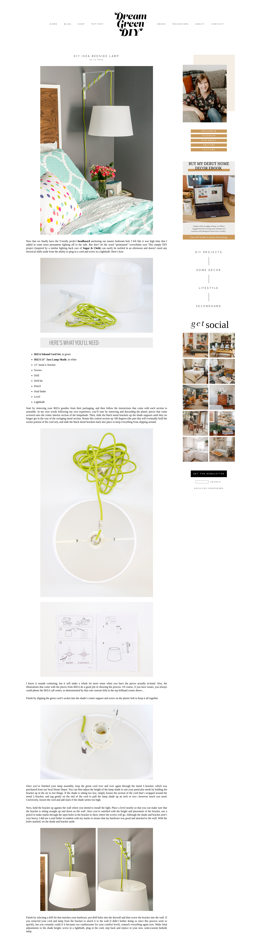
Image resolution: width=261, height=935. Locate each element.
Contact (217, 24)
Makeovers (181, 24)
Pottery (98, 24)
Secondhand (208, 306)
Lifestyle (209, 288)
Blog (67, 24)
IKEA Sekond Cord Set (47, 354)
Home (53, 24)
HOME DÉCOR (208, 270)
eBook (161, 24)
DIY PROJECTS (208, 252)
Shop (81, 24)
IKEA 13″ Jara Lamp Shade (50, 359)
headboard (84, 241)
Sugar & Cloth (91, 248)
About (200, 24)
